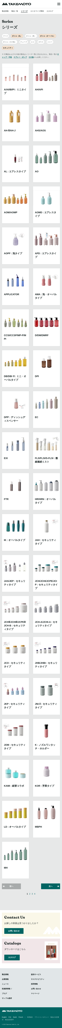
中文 (9, 1017)
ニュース (5, 984)
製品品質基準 (9, 1019)
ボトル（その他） (9, 42)
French (21, 1017)
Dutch (15, 1017)
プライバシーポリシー (42, 1017)
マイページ (35, 993)
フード (5, 36)
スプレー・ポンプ (20, 57)
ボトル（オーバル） (47, 36)
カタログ (50, 11)
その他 (31, 57)
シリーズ (24, 11)
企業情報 (5, 979)
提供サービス (36, 974)
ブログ (4, 993)
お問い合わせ (14, 931)
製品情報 (5, 11)
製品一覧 (14, 11)
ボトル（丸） (17, 36)
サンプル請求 (7, 998)
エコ (32, 42)
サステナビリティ (37, 979)
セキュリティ (8, 48)
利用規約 (30, 1017)
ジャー (49, 42)
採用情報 (34, 984)
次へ (50, 886)
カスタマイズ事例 (37, 11)
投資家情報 (6, 989)
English (4, 1017)
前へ (11, 886)
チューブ (23, 42)
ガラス (40, 42)
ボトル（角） (31, 36)
